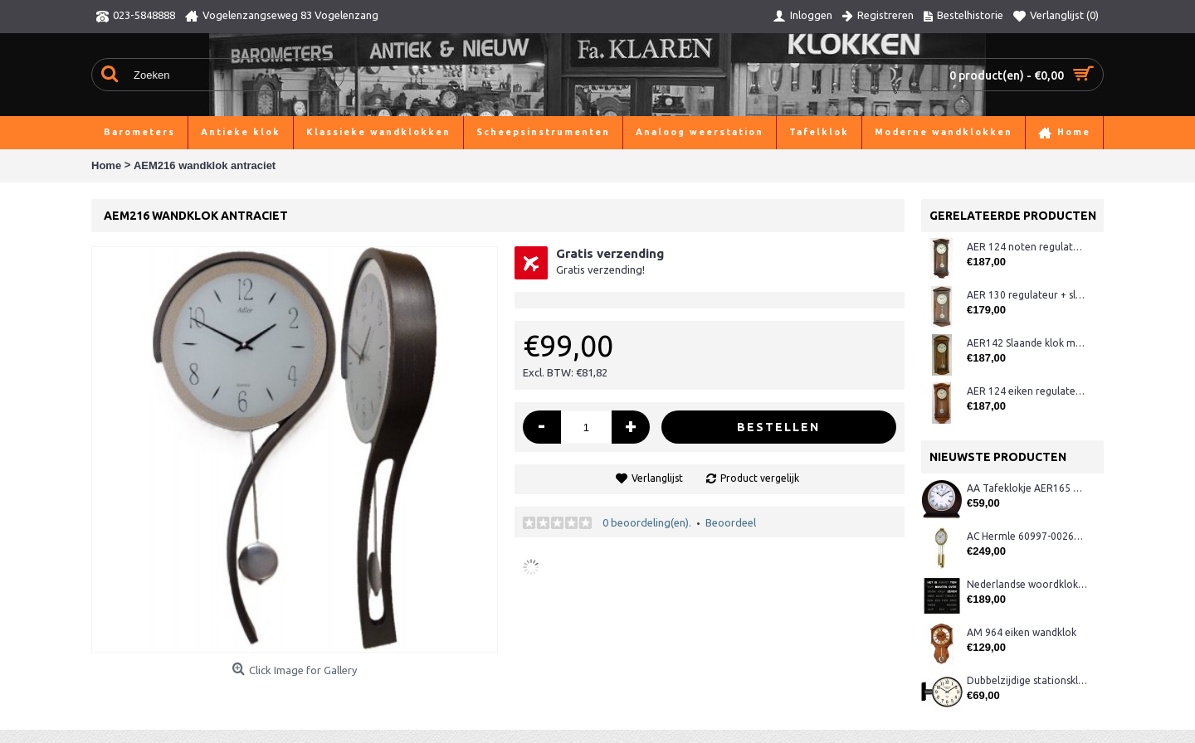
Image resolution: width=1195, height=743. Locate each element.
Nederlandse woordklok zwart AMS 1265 (1027, 584)
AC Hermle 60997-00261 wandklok (1027, 536)
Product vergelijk (759, 478)
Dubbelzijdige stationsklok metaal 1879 (1027, 680)
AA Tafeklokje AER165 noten (1027, 488)
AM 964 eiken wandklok (1021, 632)
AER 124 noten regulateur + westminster (1027, 246)
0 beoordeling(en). (646, 522)
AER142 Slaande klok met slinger (1027, 343)
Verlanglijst (657, 478)
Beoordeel (730, 522)
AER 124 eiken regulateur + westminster (1027, 391)
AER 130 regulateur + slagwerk (1027, 294)
